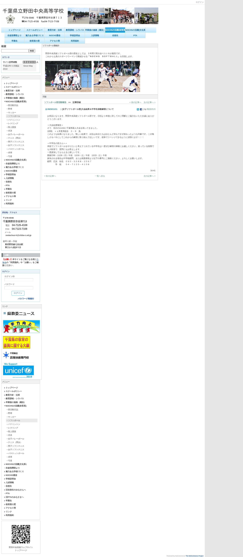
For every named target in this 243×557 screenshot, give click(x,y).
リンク (8, 200)
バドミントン (13, 120)
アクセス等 (55, 41)
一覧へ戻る (100, 176)
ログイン (200, 2)
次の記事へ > (149, 102)
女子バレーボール (15, 134)
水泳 (9, 131)
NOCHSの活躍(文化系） (135, 30)
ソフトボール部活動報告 (55, 102)
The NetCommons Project (194, 556)
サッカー (11, 112)
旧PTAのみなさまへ (14, 497)
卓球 (9, 152)
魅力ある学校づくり (35, 35)
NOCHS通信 (54, 35)
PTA (135, 35)
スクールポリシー (35, 30)
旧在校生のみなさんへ (15, 490)
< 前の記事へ (135, 102)
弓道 (9, 156)
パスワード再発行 (26, 299)
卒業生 (14, 41)
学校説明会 (75, 35)
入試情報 (95, 35)
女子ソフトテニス (15, 145)
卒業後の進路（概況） (95, 30)
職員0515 (151, 109)
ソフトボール (13, 116)
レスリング (12, 123)
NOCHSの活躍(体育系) (115, 30)
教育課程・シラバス (75, 30)
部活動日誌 (12, 105)
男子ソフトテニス (15, 142)
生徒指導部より (14, 35)
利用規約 (75, 41)
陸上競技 (11, 127)
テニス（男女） (14, 138)
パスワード (9, 284)
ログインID (9, 276)
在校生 (115, 35)
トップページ (14, 30)
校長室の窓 (35, 41)
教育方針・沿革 (55, 30)
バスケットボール (15, 149)
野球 (9, 109)
